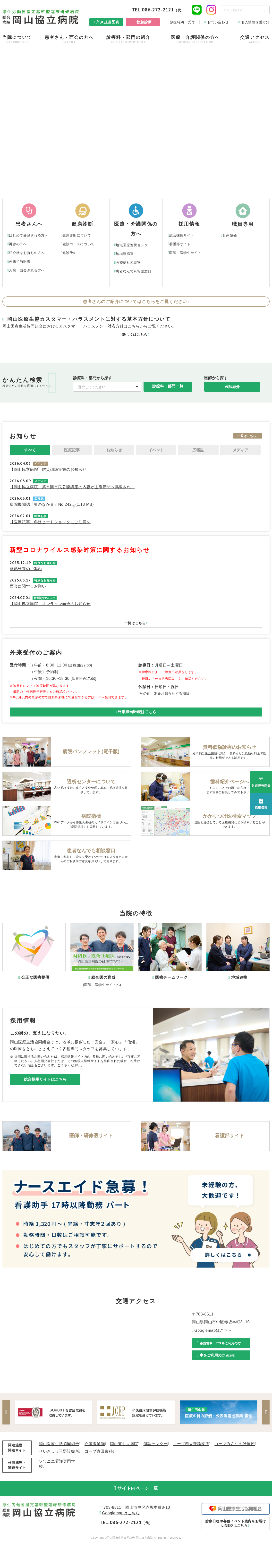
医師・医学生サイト (185, 253)
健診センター (156, 1444)
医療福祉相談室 (128, 262)
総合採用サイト (181, 235)
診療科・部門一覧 (167, 387)
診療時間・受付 (182, 22)
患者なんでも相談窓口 (133, 271)
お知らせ (114, 450)
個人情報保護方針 (255, 22)
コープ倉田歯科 (99, 1452)
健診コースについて (78, 244)
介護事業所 (95, 1444)
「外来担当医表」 (36, 692)
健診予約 (69, 253)
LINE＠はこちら (235, 1524)
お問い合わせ (218, 22)
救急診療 (144, 22)
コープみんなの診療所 (234, 1444)
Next (266, 1413)
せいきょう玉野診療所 (59, 1452)
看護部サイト (180, 244)
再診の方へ (18, 244)
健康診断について (76, 235)
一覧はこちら (246, 436)
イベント (156, 450)
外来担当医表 (107, 22)
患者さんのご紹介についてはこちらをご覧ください (135, 301)
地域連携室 (125, 254)
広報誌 (198, 450)
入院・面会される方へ (26, 270)
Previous (6, 1413)
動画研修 (230, 235)
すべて (30, 450)
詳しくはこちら (134, 335)
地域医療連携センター (133, 245)
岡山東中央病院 (124, 1444)
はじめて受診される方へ (28, 235)
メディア (240, 450)
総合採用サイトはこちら (45, 1080)
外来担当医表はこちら (137, 712)
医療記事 (72, 450)
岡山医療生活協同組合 (59, 1444)
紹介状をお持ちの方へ (26, 253)
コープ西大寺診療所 (191, 1444)
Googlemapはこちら (213, 1331)
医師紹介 (232, 387)
